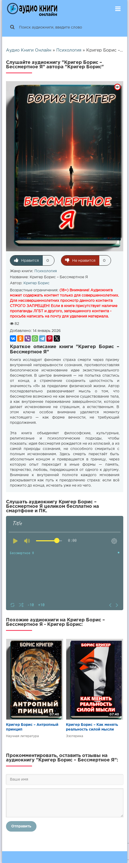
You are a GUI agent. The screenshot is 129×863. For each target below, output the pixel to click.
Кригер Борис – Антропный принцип (32, 727)
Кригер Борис (36, 283)
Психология (45, 271)
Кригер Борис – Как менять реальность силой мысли (92, 727)
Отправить (21, 826)
